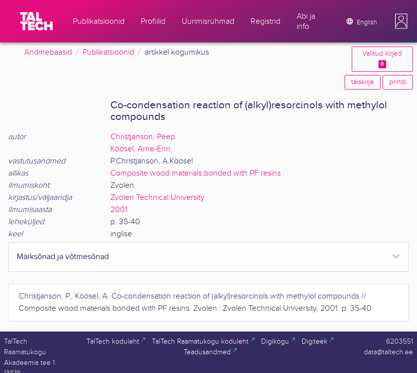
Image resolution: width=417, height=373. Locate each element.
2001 (119, 210)
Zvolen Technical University (157, 197)
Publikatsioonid (108, 52)
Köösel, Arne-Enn (140, 149)
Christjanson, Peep (142, 137)
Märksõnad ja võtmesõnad (63, 257)
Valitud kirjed (382, 59)
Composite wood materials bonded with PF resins (195, 173)
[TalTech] (36, 21)
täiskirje (362, 82)
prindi (397, 82)
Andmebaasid (48, 52)
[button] (401, 21)
